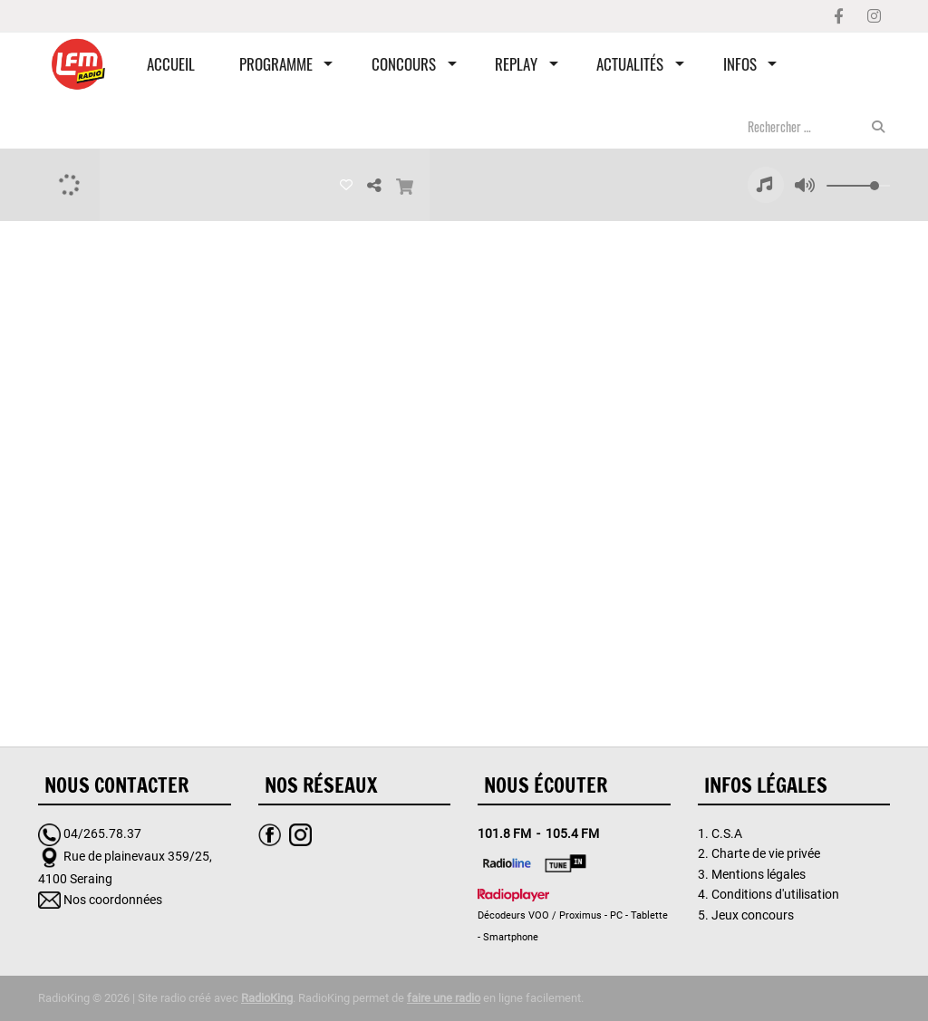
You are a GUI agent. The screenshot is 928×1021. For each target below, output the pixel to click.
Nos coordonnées (112, 899)
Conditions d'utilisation (775, 894)
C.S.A (726, 833)
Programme (276, 64)
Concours (404, 64)
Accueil (171, 64)
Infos (740, 64)
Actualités (629, 64)
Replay (516, 64)
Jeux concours (752, 915)
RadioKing (267, 998)
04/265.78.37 (102, 833)
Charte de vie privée (765, 853)
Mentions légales (758, 874)
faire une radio (443, 998)
